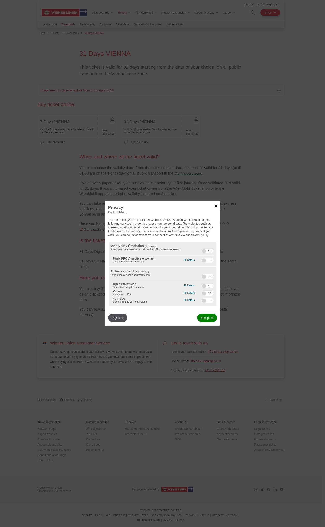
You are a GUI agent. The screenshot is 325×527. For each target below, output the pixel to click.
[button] (204, 251)
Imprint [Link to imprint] (112, 212)
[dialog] (162, 263)
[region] (162, 274)
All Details (189, 259)
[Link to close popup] (216, 206)
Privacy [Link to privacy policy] (122, 212)
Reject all (118, 317)
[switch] (207, 250)
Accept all (207, 317)
